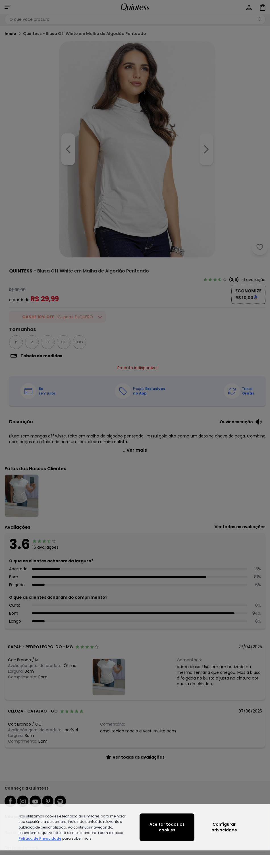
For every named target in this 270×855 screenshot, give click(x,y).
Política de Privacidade (39, 838)
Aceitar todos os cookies (167, 827)
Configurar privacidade (224, 827)
